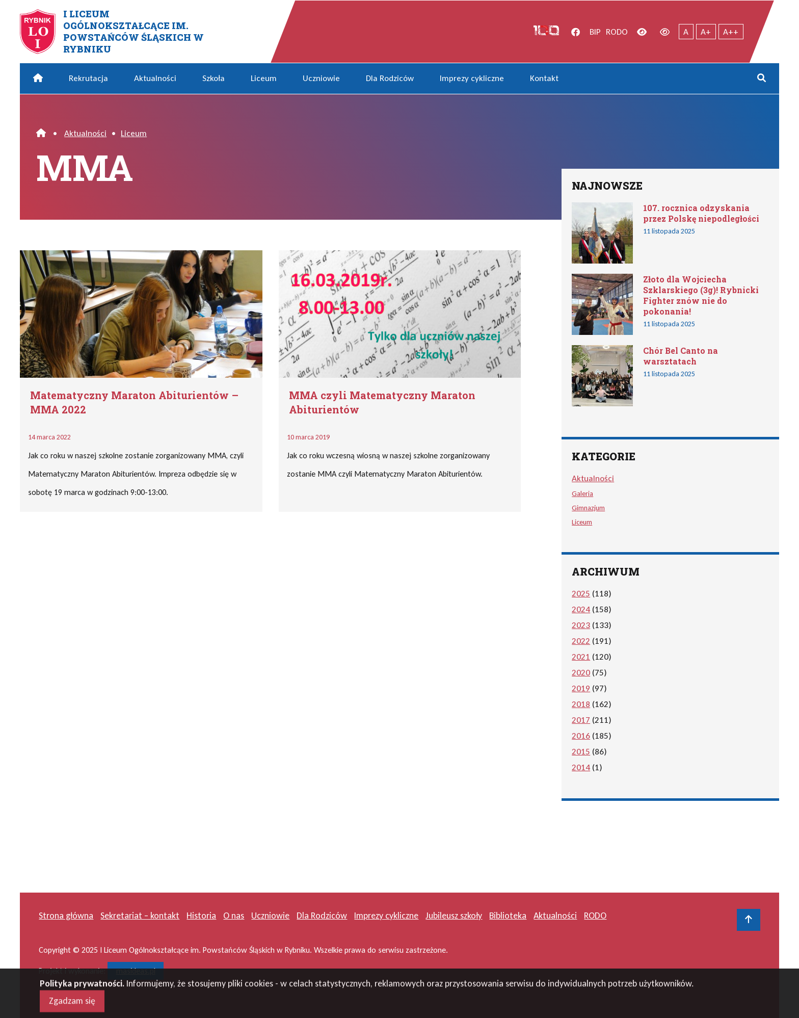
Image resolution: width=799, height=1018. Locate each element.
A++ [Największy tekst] (730, 32)
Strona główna (66, 915)
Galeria (582, 493)
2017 (581, 720)
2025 (581, 593)
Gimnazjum (588, 507)
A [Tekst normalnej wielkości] (685, 32)
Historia (201, 915)
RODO (617, 32)
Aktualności (155, 78)
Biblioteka (507, 915)
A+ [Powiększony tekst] (706, 32)
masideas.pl (135, 971)
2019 (581, 688)
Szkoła (213, 78)
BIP (595, 32)
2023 (581, 625)
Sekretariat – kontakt (139, 915)
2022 (581, 641)
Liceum (264, 78)
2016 (581, 735)
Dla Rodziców (390, 78)
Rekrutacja (88, 78)
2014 (581, 767)
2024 (581, 609)
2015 (581, 751)
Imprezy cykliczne (472, 78)
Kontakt (544, 78)
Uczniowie (321, 78)
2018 (581, 704)
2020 (581, 672)
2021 (581, 656)
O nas (233, 915)
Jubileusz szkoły (453, 915)
